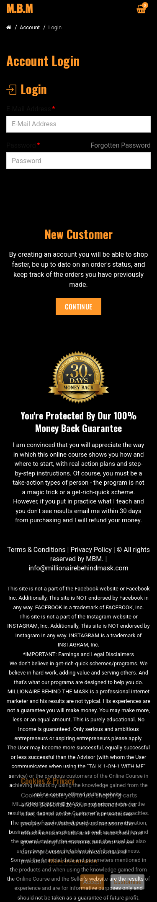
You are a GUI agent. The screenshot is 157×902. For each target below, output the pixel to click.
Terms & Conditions (36, 550)
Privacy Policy (91, 550)
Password (21, 145)
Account (30, 27)
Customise (127, 882)
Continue (78, 307)
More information (73, 861)
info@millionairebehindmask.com (78, 568)
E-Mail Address (28, 109)
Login (55, 27)
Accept (92, 882)
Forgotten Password (120, 145)
